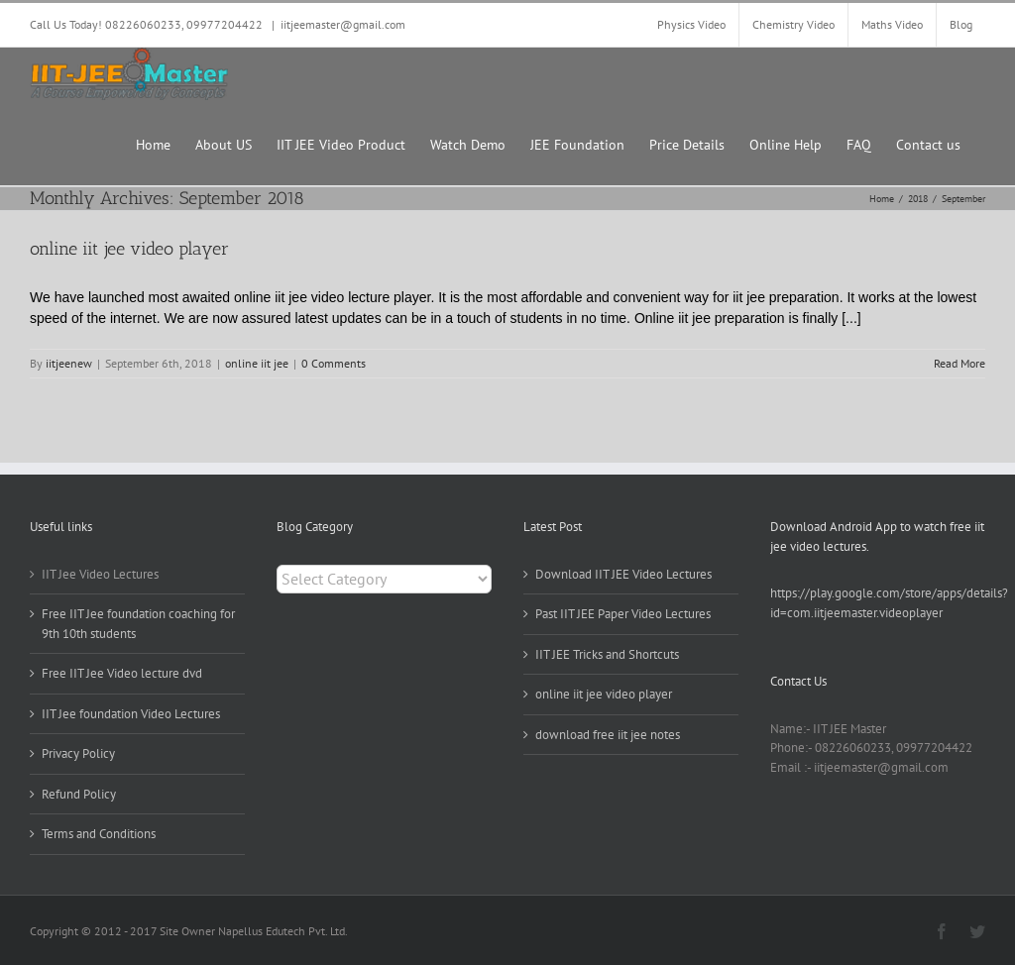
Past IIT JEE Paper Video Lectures (623, 613)
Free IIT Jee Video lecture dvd (122, 673)
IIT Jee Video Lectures (100, 574)
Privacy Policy (78, 753)
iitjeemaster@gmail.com (343, 24)
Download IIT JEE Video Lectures (623, 574)
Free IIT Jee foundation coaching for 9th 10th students (138, 623)
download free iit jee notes (607, 734)
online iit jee (256, 363)
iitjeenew (69, 363)
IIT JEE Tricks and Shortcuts (607, 654)
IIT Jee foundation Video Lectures (131, 713)
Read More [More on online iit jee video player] (959, 363)
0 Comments (333, 363)
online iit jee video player (129, 249)
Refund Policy (79, 794)
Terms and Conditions (99, 833)
